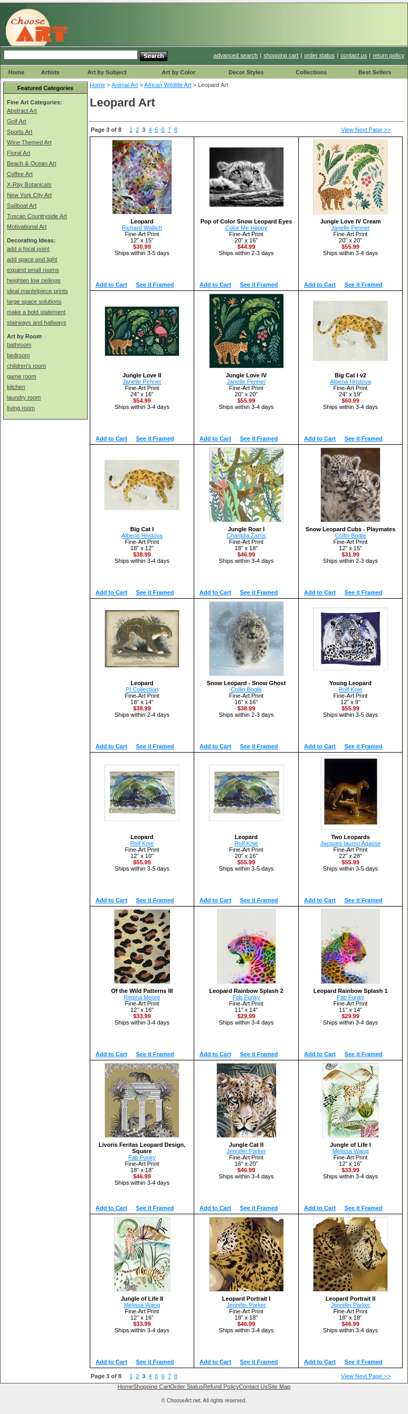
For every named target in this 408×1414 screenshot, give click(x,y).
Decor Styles (246, 72)
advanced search (236, 55)
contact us (353, 55)
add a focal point (28, 249)
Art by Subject (107, 72)
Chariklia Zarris (246, 535)
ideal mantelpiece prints (37, 291)
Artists (50, 72)
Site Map (279, 1386)
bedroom (18, 355)
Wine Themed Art (29, 142)
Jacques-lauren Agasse (350, 843)
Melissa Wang (351, 1151)
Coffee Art (20, 174)
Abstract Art (22, 111)
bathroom (19, 345)
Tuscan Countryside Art (37, 216)
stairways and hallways (37, 322)
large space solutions (34, 301)
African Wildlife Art (167, 85)
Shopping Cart (151, 1386)
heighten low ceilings (34, 280)
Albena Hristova (350, 381)
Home (16, 72)
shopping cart (280, 55)
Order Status (186, 1386)
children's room (26, 366)
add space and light (32, 259)
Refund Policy (221, 1386)
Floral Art (18, 153)
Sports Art (19, 132)
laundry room (24, 397)
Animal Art (124, 85)
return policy (388, 55)
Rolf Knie (351, 689)
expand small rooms (33, 270)
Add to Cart (111, 284)
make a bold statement (36, 312)
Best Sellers (375, 72)
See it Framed (155, 284)
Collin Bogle (350, 535)
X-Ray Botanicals (29, 184)
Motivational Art (26, 226)
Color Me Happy (246, 228)
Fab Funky (246, 997)
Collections (311, 72)
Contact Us (253, 1386)
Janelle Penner (350, 228)
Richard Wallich (142, 228)
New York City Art (29, 195)
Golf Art (16, 121)
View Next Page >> (366, 129)
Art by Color (179, 72)
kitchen (16, 387)
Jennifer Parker (246, 1151)
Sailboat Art (21, 205)
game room (21, 376)
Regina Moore (142, 997)
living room (21, 408)
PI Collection (142, 689)
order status (319, 55)
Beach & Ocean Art (31, 163)
